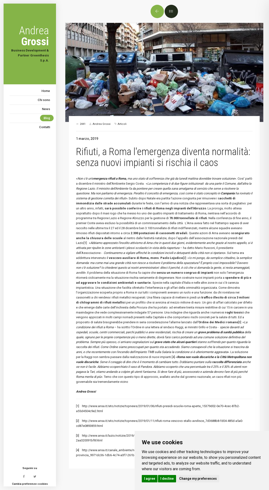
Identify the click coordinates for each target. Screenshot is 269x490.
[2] (184, 258)
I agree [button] (149, 478)
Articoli (122, 124)
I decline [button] (167, 478)
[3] (239, 322)
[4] (173, 357)
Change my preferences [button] (198, 478)
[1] (85, 243)
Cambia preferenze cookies (30, 483)
